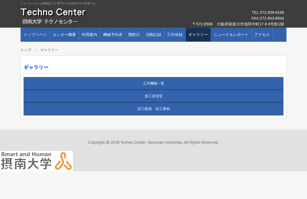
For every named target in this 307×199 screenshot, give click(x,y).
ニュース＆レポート (231, 34)
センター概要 (64, 34)
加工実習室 (154, 96)
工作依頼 (175, 34)
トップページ (35, 34)
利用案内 (89, 34)
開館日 (134, 34)
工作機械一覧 (153, 83)
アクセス (262, 34)
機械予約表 (112, 34)
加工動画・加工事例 (153, 109)
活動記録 (153, 34)
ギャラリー (198, 34)
